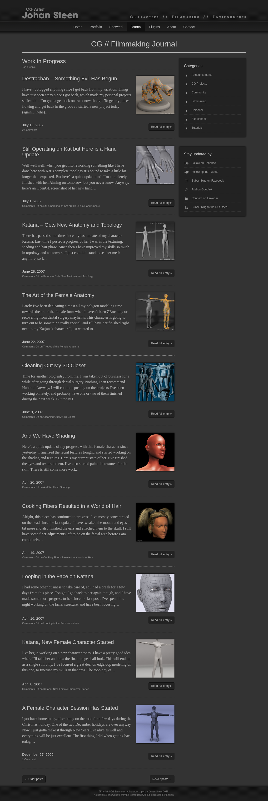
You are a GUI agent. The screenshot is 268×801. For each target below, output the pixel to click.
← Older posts (34, 779)
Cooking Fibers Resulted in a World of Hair (71, 506)
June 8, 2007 (32, 412)
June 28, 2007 (33, 271)
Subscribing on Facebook (208, 180)
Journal (136, 27)
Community (199, 92)
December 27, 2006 (38, 754)
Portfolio (96, 27)
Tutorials (197, 127)
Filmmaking (199, 101)
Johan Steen (155, 791)
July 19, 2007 (32, 125)
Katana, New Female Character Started (68, 642)
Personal (197, 110)
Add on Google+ (202, 189)
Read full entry (160, 126)
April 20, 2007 (33, 482)
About (171, 27)
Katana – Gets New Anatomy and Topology (72, 225)
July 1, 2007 (31, 201)
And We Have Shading (48, 436)
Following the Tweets (205, 171)
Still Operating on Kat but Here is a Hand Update (69, 152)
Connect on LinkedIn (205, 198)
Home (78, 27)
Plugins (154, 27)
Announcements (202, 75)
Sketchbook (199, 119)
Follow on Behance (204, 163)
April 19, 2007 (33, 552)
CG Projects (199, 83)
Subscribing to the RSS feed (210, 207)
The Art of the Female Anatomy (58, 295)
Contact (189, 27)
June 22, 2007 (33, 341)
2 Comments (29, 129)
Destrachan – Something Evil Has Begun (69, 79)
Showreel (116, 27)
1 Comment (29, 759)
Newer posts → (162, 779)
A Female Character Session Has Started (70, 708)
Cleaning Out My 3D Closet (54, 365)
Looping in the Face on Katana (58, 576)
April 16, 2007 (33, 618)
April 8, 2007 (32, 684)
